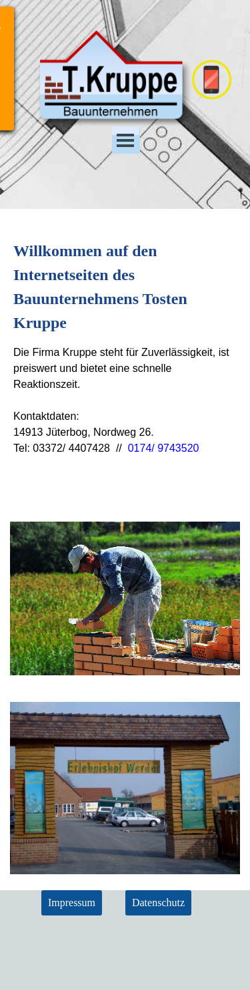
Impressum (71, 902)
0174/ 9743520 (163, 448)
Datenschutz (158, 902)
